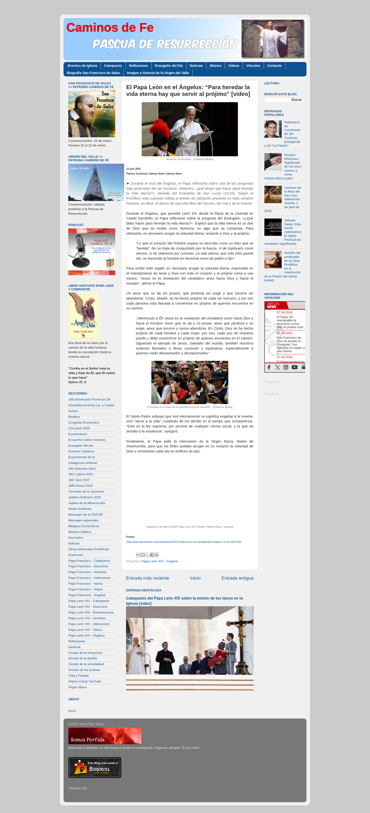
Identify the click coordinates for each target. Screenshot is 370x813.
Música (215, 66)
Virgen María (77, 687)
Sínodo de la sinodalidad (86, 664)
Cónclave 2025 (79, 428)
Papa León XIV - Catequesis (88, 601)
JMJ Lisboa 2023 (80, 474)
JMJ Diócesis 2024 (82, 468)
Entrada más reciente (147, 578)
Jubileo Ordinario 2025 (84, 497)
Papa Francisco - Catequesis (89, 561)
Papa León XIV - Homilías (87, 618)
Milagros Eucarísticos (83, 526)
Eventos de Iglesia (82, 66)
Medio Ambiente (80, 509)
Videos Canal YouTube (84, 681)
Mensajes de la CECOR (85, 514)
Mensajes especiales (83, 520)
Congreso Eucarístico (83, 422)
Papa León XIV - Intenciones (89, 624)
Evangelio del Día (169, 66)
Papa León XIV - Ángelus (160, 561)
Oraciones (75, 555)
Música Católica (79, 532)
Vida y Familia (78, 675)
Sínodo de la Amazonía (85, 653)
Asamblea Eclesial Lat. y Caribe (91, 405)
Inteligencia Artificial (82, 463)
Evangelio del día (80, 445)
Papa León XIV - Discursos (87, 606)
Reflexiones (138, 66)
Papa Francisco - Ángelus (87, 595)
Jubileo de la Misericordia (86, 503)
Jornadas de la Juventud (86, 491)
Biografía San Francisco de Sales (93, 73)
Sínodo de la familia (82, 658)
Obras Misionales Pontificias (88, 549)
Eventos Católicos (81, 451)
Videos (233, 66)
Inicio (195, 578)
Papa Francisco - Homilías (87, 572)
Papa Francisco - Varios (85, 583)
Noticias (196, 66)
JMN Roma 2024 (80, 486)
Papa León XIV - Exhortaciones (91, 612)
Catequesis (113, 66)
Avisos (73, 411)
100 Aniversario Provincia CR (89, 399)
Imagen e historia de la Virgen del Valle (158, 73)
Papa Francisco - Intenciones (89, 578)
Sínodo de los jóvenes (84, 670)
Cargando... (272, 382)
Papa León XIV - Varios (85, 630)
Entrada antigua (238, 578)
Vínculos (253, 66)
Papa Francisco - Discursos (88, 566)
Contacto (274, 66)
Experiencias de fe (81, 457)
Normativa (75, 537)
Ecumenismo (77, 434)
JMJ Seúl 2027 (79, 480)
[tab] (276, 305)
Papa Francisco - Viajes (85, 589)
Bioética (74, 417)
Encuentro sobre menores (87, 440)
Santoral (74, 647)
